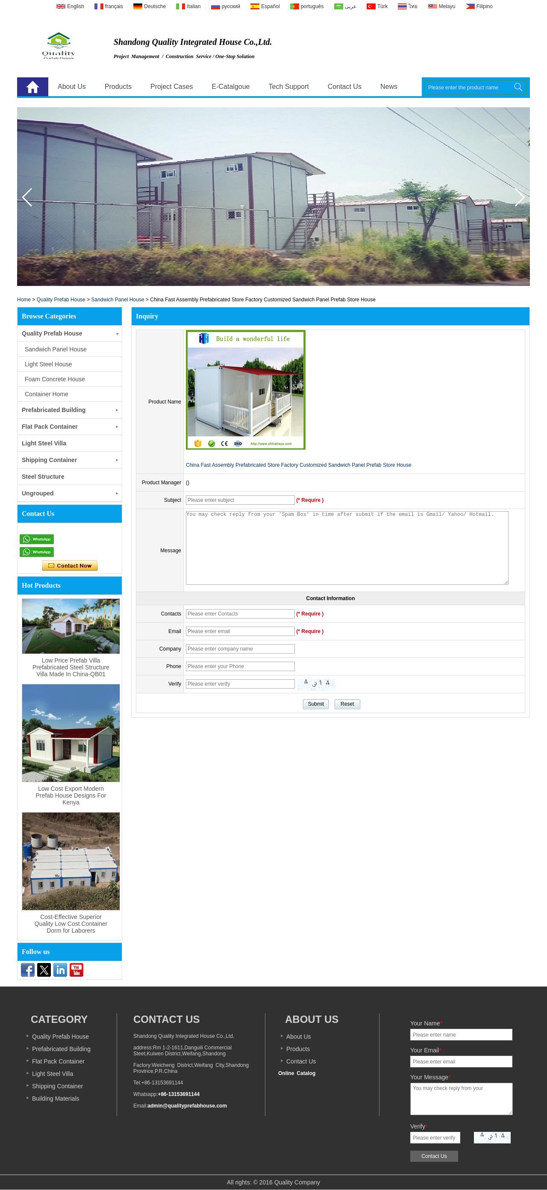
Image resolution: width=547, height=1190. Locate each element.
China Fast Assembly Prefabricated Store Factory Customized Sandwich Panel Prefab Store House (299, 465)
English (75, 6)
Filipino (484, 6)
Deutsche (155, 6)
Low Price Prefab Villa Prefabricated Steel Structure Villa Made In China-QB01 (70, 667)
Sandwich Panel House (117, 300)
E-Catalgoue (231, 86)
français (114, 6)
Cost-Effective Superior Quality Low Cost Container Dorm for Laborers (71, 923)
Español (270, 6)
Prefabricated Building (53, 409)
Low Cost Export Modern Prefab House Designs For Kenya (71, 795)
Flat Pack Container (50, 426)
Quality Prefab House (61, 300)
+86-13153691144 (179, 1094)
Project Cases (171, 86)
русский (231, 6)
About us (311, 1019)
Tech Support (289, 86)
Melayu (447, 6)
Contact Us (345, 86)
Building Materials (55, 1098)
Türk (382, 6)
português (312, 6)
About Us (72, 86)
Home (32, 86)
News (388, 86)
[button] (520, 197)
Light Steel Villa (44, 443)
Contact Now (69, 565)
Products (118, 86)
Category (59, 1019)
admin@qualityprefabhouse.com (187, 1106)
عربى (350, 6)
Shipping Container (49, 460)
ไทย (413, 6)
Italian (193, 6)
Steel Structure (43, 476)
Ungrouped (38, 493)
